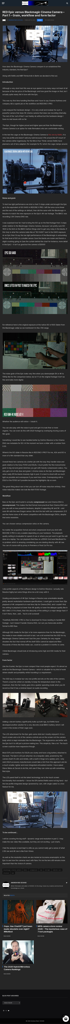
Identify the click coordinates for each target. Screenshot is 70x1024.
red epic (47, 870)
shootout (6, 873)
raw (41, 870)
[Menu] (3, 3)
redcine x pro (57, 870)
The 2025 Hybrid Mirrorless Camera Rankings (17, 968)
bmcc (25, 870)
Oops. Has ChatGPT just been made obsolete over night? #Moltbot (18, 929)
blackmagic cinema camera (12, 870)
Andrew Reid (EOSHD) (16, 20)
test (13, 873)
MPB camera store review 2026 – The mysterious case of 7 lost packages (52, 929)
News (40, 20)
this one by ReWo (55, 135)
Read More (7, 936)
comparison (33, 870)
